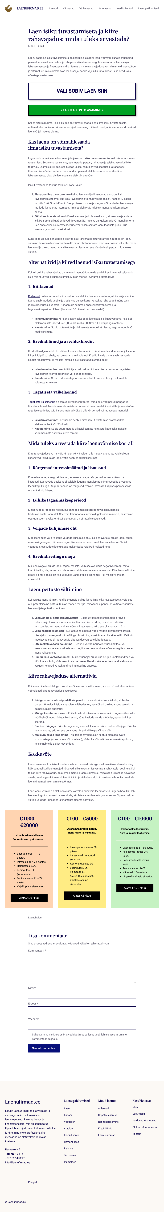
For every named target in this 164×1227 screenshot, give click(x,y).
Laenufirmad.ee (30, 8)
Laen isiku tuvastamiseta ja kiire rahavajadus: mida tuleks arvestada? (78, 35)
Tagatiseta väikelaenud (41, 401)
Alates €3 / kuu (82, 895)
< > (82, 110)
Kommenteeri (37, 950)
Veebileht (33, 1019)
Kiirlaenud (34, 296)
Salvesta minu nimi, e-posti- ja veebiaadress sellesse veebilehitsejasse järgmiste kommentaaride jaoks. (79, 1036)
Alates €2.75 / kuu (135, 888)
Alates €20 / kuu (29, 898)
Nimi (32, 988)
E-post (33, 1003)
